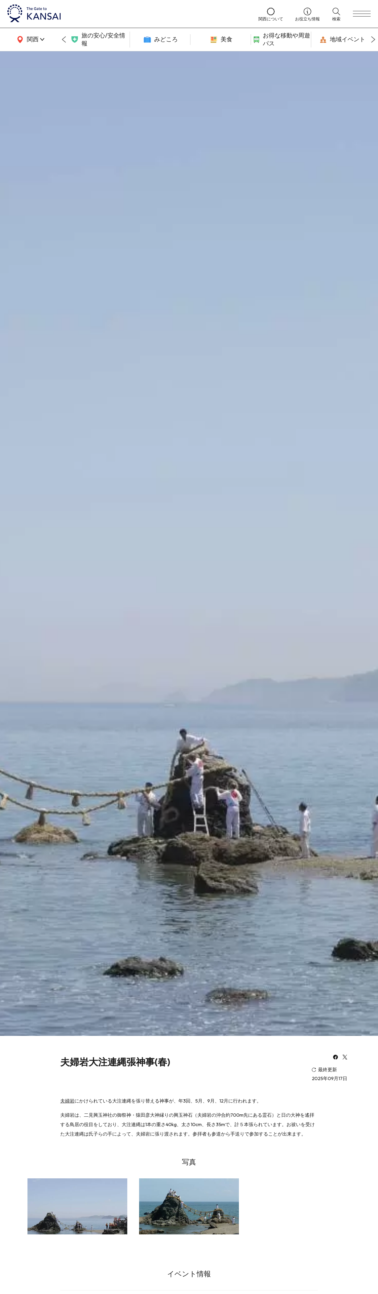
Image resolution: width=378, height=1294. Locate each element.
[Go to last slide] (64, 39)
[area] (29, 39)
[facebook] (335, 1058)
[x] (345, 1058)
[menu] (362, 14)
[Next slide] (373, 39)
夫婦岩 (67, 1101)
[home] (127, 13)
